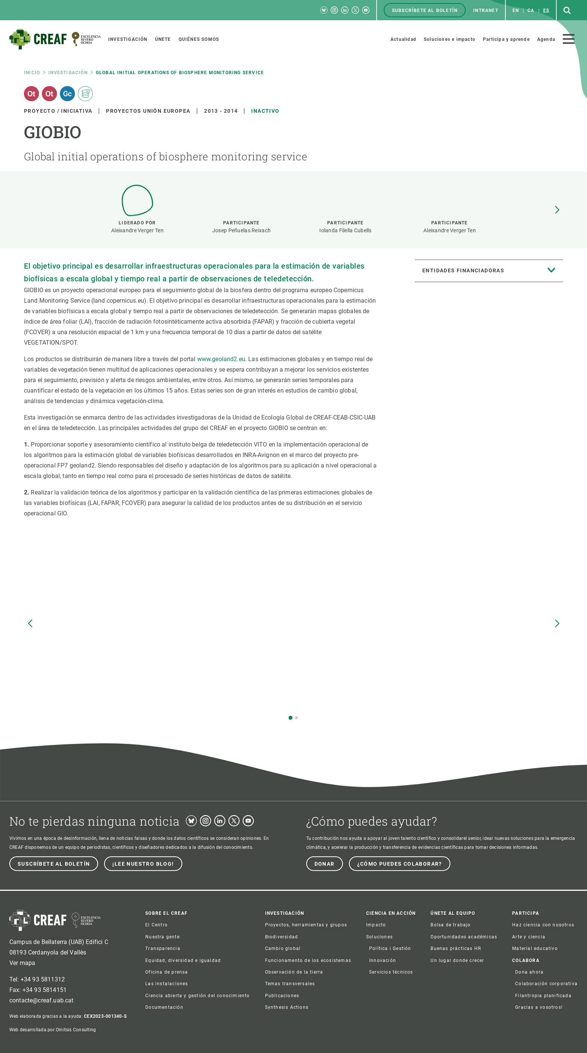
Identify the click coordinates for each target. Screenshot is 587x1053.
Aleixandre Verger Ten (137, 230)
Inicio (32, 72)
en (516, 10)
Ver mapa (22, 962)
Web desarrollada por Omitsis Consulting (52, 1029)
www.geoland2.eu (221, 359)
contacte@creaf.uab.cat (41, 1000)
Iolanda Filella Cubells (345, 230)
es (546, 10)
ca (530, 10)
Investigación (68, 72)
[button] (557, 210)
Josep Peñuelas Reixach (241, 230)
